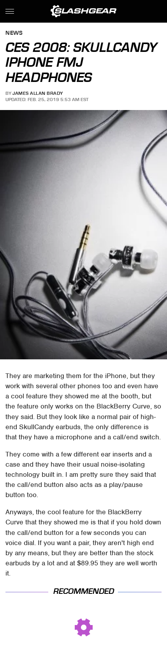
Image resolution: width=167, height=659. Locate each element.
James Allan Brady (37, 93)
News (14, 33)
